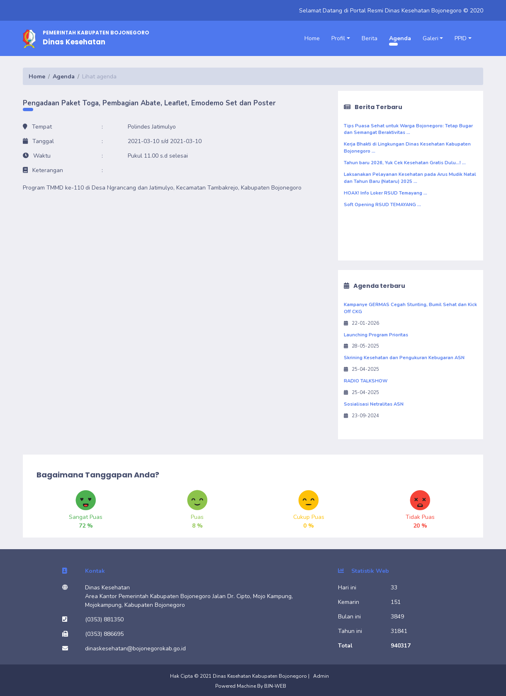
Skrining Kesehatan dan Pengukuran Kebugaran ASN (404, 358)
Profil (338, 38)
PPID (461, 38)
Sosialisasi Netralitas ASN (374, 404)
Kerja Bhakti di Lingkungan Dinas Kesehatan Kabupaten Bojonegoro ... (407, 147)
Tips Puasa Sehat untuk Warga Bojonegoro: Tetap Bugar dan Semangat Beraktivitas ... (408, 129)
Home (312, 38)
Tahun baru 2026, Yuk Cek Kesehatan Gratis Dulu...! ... (405, 163)
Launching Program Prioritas (376, 335)
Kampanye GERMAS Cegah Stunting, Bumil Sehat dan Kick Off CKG (410, 308)
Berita (369, 38)
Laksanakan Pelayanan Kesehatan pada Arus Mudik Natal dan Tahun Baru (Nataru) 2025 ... (410, 178)
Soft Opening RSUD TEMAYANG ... (382, 205)
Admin (321, 676)
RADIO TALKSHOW (365, 381)
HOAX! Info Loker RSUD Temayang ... (385, 193)
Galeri (430, 38)
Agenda (400, 38)
